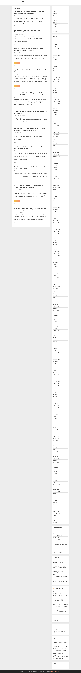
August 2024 (55, 83)
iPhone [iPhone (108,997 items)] (65, 646)
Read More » (17, 63)
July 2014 (55, 337)
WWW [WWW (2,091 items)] (62, 658)
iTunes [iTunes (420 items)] (66, 648)
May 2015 (55, 321)
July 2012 (55, 390)
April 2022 (55, 145)
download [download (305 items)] (64, 644)
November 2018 (56, 229)
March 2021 (55, 174)
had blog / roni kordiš (57, 629)
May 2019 (55, 216)
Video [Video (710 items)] (66, 656)
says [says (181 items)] (66, 655)
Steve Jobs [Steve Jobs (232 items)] (54, 656)
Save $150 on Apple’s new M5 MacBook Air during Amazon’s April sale (60, 573)
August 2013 (55, 361)
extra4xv (55, 533)
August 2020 (55, 189)
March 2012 (55, 398)
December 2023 (56, 101)
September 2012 (56, 385)
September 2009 (56, 464)
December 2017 (56, 253)
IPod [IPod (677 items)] (60, 648)
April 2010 (55, 449)
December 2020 (56, 180)
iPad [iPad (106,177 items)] (60, 646)
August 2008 (55, 493)
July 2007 (55, 522)
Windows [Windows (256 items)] (56, 658)
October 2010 (56, 436)
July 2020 (55, 191)
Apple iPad (55, 15)
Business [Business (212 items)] (66, 642)
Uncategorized (56, 31)
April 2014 (55, 343)
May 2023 (55, 116)
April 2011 (55, 423)
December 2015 (56, 306)
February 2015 (56, 328)
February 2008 (56, 506)
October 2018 (56, 231)
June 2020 (55, 194)
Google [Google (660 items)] (54, 646)
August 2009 (55, 467)
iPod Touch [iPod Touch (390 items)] (63, 648)
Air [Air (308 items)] (53, 642)
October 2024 (56, 79)
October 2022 (56, 132)
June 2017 (55, 266)
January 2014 (56, 350)
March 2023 (55, 121)
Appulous (55, 22)
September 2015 (56, 313)
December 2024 (56, 75)
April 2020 (55, 198)
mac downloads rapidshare (58, 550)
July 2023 (55, 112)
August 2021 (55, 163)
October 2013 (56, 357)
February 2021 (56, 176)
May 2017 (55, 268)
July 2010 (55, 442)
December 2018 (56, 227)
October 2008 (56, 489)
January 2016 (56, 304)
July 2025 (55, 59)
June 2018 (55, 240)
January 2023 (56, 125)
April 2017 (55, 271)
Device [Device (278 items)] (59, 644)
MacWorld (55, 28)
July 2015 (55, 317)
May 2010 (55, 447)
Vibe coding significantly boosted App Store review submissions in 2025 (60, 568)
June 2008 (55, 498)
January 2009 (56, 482)
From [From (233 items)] (66, 644)
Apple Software (56, 17)
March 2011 (55, 425)
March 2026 (55, 42)
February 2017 (56, 275)
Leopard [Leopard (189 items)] (54, 650)
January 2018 (56, 251)
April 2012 (55, 396)
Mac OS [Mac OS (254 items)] (62, 650)
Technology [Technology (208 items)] (59, 656)
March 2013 (55, 372)
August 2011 (55, 414)
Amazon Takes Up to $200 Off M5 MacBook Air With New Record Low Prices (60, 582)
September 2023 (56, 108)
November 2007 (56, 513)
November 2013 (56, 354)
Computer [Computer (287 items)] (56, 644)
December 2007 (56, 511)
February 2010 (56, 454)
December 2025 (56, 48)
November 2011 (56, 407)
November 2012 (56, 381)
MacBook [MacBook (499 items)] (59, 650)
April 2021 (55, 172)
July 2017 (55, 264)
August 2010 (55, 440)
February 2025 (56, 70)
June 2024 (55, 88)
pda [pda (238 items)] (56, 655)
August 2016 (55, 288)
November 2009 (56, 460)
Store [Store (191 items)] (57, 656)
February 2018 (56, 249)
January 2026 (56, 46)
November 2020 (56, 183)
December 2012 (56, 379)
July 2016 (55, 291)
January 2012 (56, 403)
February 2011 (56, 427)
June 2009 (55, 471)
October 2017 (56, 257)
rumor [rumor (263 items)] (64, 655)
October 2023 (56, 105)
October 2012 (56, 383)
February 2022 (56, 150)
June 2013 (55, 365)
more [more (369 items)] (65, 653)
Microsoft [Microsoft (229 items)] (60, 653)
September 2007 (56, 517)
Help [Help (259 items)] (56, 646)
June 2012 (55, 392)
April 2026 (55, 39)
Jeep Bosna (55, 620)
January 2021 (56, 178)
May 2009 (55, 473)
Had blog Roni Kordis (58, 588)
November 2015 (56, 308)
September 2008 (56, 491)
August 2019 (55, 209)
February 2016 (56, 302)
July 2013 (55, 363)
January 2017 (56, 277)
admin (24, 15)
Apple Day (55, 13)
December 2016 (56, 279)
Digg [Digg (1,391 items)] (62, 644)
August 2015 (55, 315)
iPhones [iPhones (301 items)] (58, 648)
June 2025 (55, 61)
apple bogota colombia (57, 547)
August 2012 (55, 387)
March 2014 (55, 346)
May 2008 (55, 500)
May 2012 (55, 394)
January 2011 (55, 429)
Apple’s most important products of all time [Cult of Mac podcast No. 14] (60, 562)
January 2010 (56, 456)
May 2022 (55, 143)
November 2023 (56, 103)
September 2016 (56, 286)
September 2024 (56, 81)
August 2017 (55, 262)
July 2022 (55, 139)
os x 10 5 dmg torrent (57, 535)
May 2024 (55, 90)
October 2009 (56, 462)
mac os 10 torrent (56, 537)
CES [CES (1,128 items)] (54, 644)
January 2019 (56, 224)
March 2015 (55, 326)
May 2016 (55, 295)
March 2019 (55, 220)
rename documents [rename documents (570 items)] (60, 655)
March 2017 (55, 273)
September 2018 (56, 233)
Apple (16, 25)
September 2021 (56, 161)
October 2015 (56, 310)
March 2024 (55, 94)
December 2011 (56, 405)
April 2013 (55, 370)
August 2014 (55, 335)
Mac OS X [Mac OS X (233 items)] (57, 653)
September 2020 (56, 187)
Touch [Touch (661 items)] (64, 656)
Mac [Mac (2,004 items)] (57, 650)
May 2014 (55, 341)
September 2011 (56, 412)
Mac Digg (55, 26)
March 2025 (55, 68)
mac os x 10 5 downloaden (58, 539)
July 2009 (55, 469)
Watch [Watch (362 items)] (54, 658)
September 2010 (56, 438)
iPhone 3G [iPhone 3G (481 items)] (55, 648)
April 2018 (55, 244)
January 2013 (56, 376)
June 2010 (55, 445)
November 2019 (56, 202)
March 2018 (55, 246)
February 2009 (56, 480)
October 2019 (56, 205)
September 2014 (56, 332)
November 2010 (56, 434)
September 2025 (56, 55)
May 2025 (55, 64)
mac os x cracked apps (57, 541)
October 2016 (56, 284)
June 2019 (55, 213)
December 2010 (56, 431)
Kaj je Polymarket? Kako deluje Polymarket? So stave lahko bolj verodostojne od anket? (59, 601)
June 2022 (55, 141)
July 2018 (55, 238)
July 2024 (55, 86)
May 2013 (55, 368)
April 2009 (55, 476)
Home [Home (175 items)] (58, 646)
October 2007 (56, 515)
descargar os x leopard (57, 531)
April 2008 (55, 502)
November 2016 (56, 282)
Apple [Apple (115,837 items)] (56, 642)
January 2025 (56, 72)
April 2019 (55, 218)
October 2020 (56, 185)
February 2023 (56, 123)
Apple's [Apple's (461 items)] (60, 642)
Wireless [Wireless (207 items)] (59, 658)
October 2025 (56, 53)
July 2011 (55, 416)
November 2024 (56, 77)
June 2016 (55, 293)
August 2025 (55, 57)
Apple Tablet (55, 20)
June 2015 (55, 319)
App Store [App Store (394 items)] (63, 642)
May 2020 (55, 196)
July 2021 (55, 165)
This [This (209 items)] (62, 656)
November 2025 (56, 50)
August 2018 (55, 235)
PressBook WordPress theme (56, 671)
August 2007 (55, 520)
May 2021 (55, 169)
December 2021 (56, 154)
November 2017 (56, 255)
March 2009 (55, 478)
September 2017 (56, 260)
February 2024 (56, 97)
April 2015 (55, 324)
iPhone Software (56, 24)
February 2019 (56, 222)
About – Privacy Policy (57, 666)
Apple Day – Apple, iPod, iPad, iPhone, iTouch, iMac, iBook (25, 1)
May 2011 (55, 420)
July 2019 (55, 211)
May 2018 (55, 242)
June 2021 (55, 167)
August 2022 (55, 136)
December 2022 (56, 127)
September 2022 (56, 134)
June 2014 (55, 339)
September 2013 (56, 359)
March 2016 (55, 299)
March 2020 (55, 200)
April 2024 (55, 92)
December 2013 (56, 352)
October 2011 (56, 409)
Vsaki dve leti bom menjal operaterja (60, 604)
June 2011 (55, 418)
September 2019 (56, 207)
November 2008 (56, 487)
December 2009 (56, 458)
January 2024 (56, 99)
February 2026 (56, 44)
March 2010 (55, 451)
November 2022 (56, 130)
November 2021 (56, 156)
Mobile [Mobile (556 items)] (63, 653)
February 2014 (56, 348)
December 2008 (56, 484)
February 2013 (56, 374)
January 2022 (56, 152)
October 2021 (56, 158)
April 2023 (55, 119)
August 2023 (55, 110)
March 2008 (55, 504)
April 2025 (55, 66)
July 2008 (55, 495)
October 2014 (56, 330)
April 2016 (55, 297)
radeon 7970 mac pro (57, 552)
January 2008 (56, 509)
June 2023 (55, 114)
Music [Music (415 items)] (54, 655)
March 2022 (55, 147)
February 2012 (56, 401)
